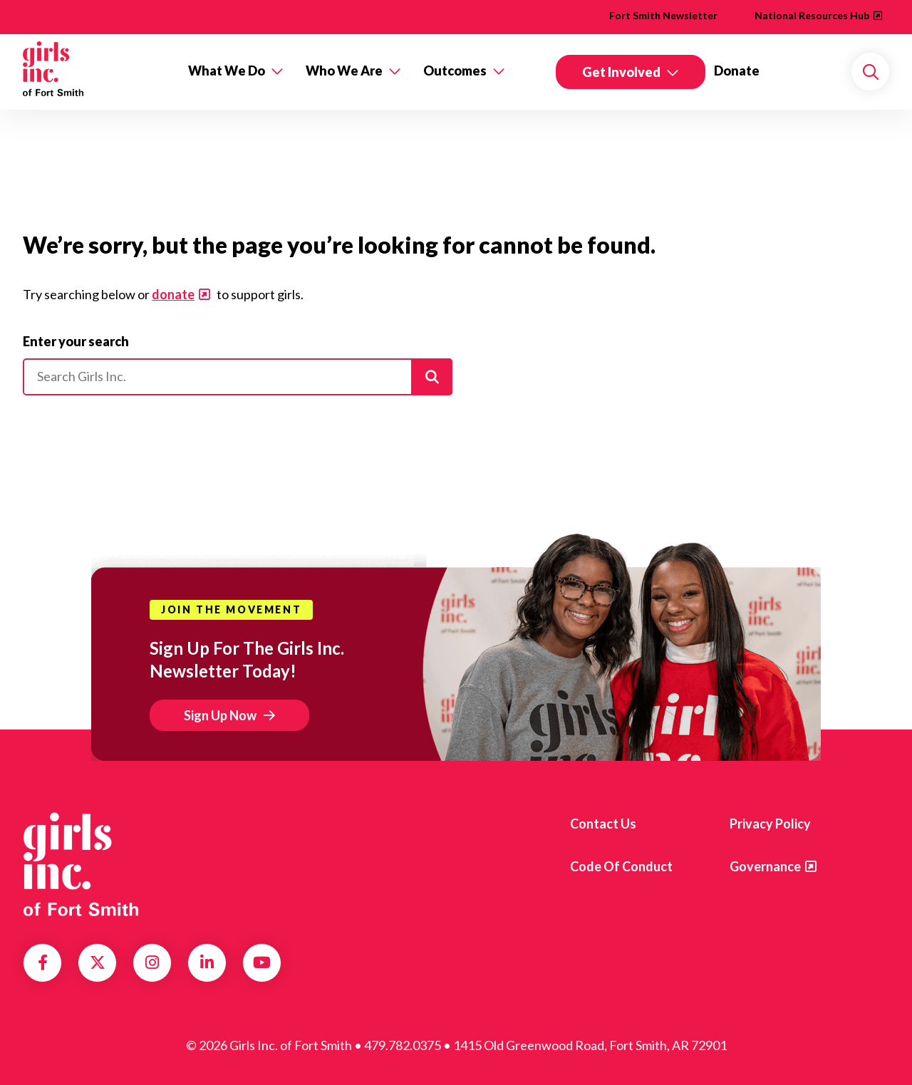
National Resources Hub (812, 15)
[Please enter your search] (237, 376)
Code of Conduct (621, 866)
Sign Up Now (220, 715)
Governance (765, 866)
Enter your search (76, 341)
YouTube (262, 962)
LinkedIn (207, 962)
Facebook (42, 962)
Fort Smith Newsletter (663, 15)
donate (173, 294)
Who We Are (344, 70)
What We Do (226, 70)
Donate (737, 70)
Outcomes (455, 70)
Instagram (152, 962)
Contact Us (603, 823)
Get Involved (621, 72)
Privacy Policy (770, 823)
